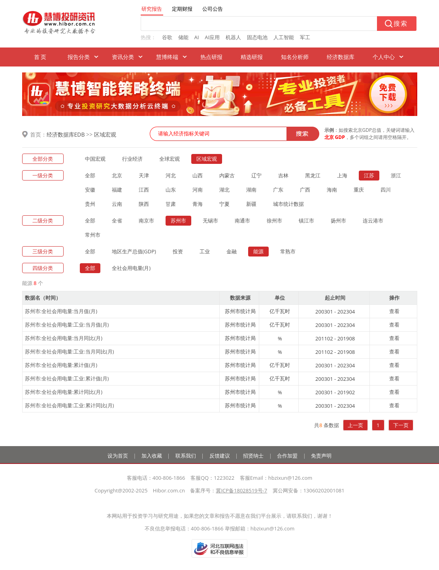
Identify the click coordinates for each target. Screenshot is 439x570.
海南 (332, 189)
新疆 (251, 203)
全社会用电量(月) (131, 268)
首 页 (40, 57)
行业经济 (132, 158)
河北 (171, 175)
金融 (231, 251)
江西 (144, 189)
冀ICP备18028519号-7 (241, 490)
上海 (342, 175)
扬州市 (338, 220)
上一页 (355, 425)
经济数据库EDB (66, 134)
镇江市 (306, 220)
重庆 (359, 189)
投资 (178, 251)
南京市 (146, 220)
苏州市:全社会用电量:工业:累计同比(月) (69, 405)
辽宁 (256, 175)
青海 (197, 203)
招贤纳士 (253, 455)
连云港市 (373, 220)
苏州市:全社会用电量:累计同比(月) (64, 391)
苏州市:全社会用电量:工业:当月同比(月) (69, 351)
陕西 (144, 203)
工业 (205, 251)
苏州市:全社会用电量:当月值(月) (61, 311)
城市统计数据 (288, 203)
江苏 (369, 175)
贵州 (90, 203)
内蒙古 (227, 175)
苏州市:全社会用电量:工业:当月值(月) (67, 324)
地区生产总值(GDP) (134, 251)
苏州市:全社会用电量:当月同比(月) (64, 338)
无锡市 (210, 220)
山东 (171, 189)
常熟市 (288, 251)
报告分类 (79, 57)
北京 (117, 175)
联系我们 (185, 455)
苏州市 (178, 220)
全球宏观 (169, 158)
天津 (144, 175)
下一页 (401, 425)
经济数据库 (340, 57)
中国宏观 (95, 158)
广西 (305, 189)
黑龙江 (312, 175)
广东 (278, 189)
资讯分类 (123, 57)
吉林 (283, 175)
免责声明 (321, 455)
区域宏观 (105, 134)
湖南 (251, 189)
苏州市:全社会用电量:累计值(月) (61, 365)
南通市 (242, 220)
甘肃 (171, 203)
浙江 (396, 175)
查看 (394, 311)
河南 (197, 189)
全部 (90, 175)
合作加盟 (287, 455)
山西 (197, 175)
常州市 (92, 234)
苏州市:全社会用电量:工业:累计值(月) (67, 378)
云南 (117, 203)
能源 (258, 251)
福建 (117, 189)
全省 (117, 220)
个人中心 (384, 57)
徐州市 (274, 220)
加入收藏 (151, 455)
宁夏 (224, 203)
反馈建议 (219, 455)
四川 (386, 189)
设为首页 (117, 455)
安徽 (90, 189)
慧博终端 (167, 57)
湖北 (224, 189)
